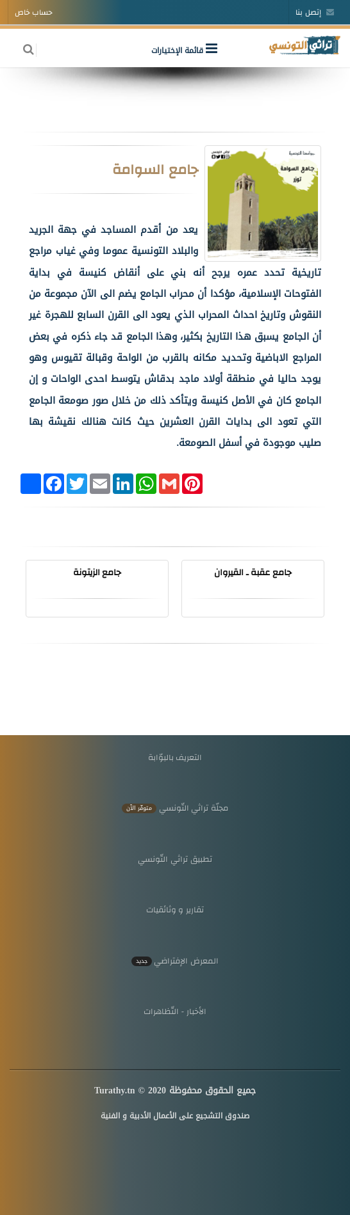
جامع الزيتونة (97, 572)
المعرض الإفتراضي (175, 960)
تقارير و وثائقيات (175, 909)
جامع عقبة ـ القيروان (253, 572)
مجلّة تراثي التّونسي (175, 808)
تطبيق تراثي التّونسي (175, 859)
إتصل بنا (315, 12)
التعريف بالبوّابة (175, 757)
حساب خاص (34, 12)
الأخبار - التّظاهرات (175, 1011)
